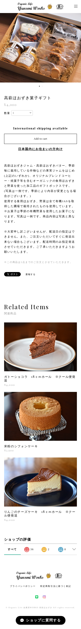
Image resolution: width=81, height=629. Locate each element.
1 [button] (39, 86)
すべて (12, 549)
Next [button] (74, 48)
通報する (30, 274)
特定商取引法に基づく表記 (55, 586)
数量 (7, 113)
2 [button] (42, 86)
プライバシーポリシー (23, 586)
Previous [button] (6, 48)
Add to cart (40, 138)
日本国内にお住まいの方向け (40, 149)
